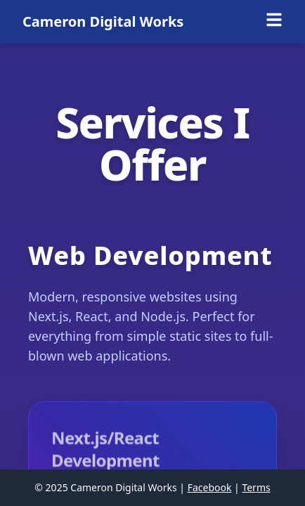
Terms (256, 487)
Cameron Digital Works (102, 21)
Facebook (210, 487)
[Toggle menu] (274, 19)
